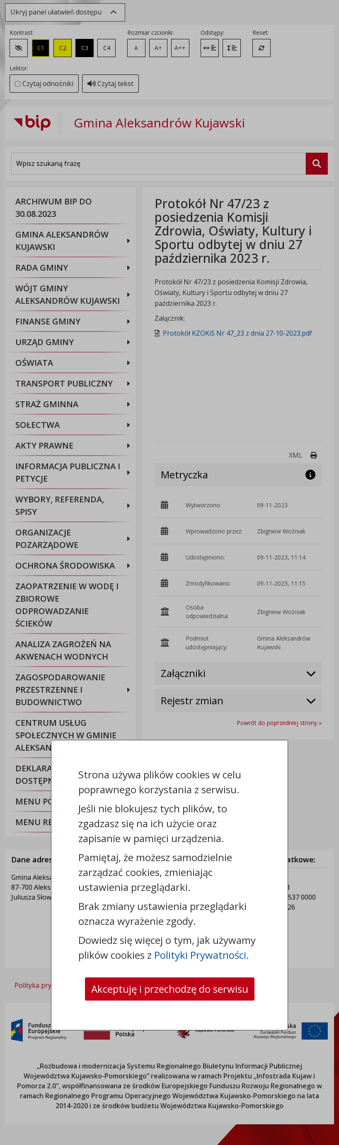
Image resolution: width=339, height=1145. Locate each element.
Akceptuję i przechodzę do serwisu (169, 989)
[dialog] (169, 572)
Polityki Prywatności (200, 955)
